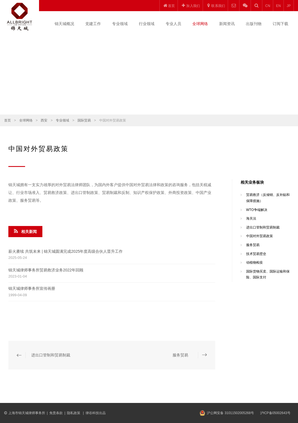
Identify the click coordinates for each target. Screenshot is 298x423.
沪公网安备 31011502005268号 (230, 413)
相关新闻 (25, 231)
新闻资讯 (227, 23)
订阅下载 (280, 23)
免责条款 (56, 413)
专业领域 (120, 23)
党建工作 (93, 23)
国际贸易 (84, 120)
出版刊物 (253, 23)
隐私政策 (74, 413)
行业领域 (146, 23)
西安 (44, 120)
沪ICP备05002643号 (275, 413)
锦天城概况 (64, 23)
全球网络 (200, 23)
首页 (7, 120)
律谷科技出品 (96, 413)
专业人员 (173, 23)
